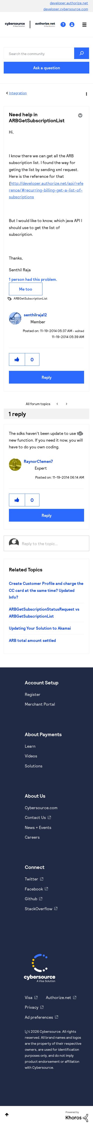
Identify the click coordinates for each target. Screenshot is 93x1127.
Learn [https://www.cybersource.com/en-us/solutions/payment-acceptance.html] (30, 746)
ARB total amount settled (32, 640)
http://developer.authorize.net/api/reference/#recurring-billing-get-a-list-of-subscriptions (46, 190)
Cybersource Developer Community (15, 24)
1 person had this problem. (33, 279)
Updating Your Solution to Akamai (40, 628)
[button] (17, 359)
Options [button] (86, 93)
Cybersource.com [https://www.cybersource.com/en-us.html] (41, 807)
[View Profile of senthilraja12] (36, 314)
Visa (28, 997)
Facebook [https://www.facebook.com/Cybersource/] (34, 888)
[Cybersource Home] (39, 967)
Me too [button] (25, 289)
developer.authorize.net (69, 3)
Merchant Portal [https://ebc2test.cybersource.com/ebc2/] (40, 704)
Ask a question (46, 67)
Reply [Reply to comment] (47, 515)
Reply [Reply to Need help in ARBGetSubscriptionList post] (47, 377)
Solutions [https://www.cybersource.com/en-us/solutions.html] (33, 765)
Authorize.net (58, 997)
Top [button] (7, 1114)
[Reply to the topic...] (53, 543)
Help (65, 24)
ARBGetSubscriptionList (30, 298)
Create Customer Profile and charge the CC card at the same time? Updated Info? (46, 590)
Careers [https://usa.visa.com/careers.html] (32, 837)
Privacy (31, 1007)
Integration (18, 93)
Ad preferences (39, 1017)
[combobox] (46, 53)
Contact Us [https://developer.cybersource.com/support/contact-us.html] (35, 817)
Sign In (72, 24)
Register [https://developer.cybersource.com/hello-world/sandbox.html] (32, 694)
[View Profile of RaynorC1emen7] (39, 461)
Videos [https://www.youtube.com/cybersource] (31, 755)
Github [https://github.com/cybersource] (31, 898)
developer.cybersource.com (65, 9)
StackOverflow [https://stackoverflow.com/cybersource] (38, 908)
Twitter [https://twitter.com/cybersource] (31, 878)
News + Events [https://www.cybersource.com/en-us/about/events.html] (38, 827)
